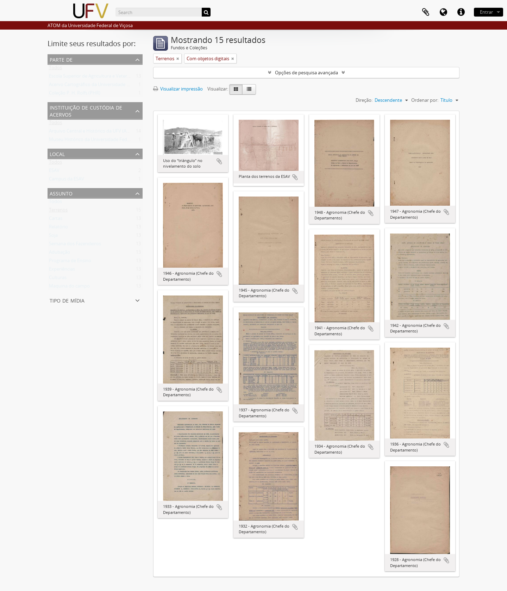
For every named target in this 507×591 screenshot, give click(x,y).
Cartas (55, 220)
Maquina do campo (69, 287)
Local (57, 153)
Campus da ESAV (66, 180)
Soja (53, 237)
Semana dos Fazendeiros (75, 245)
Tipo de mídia (67, 300)
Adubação (59, 253)
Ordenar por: (424, 100)
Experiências (62, 270)
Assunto (61, 193)
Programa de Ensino (70, 262)
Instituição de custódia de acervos (86, 110)
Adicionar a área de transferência (219, 161)
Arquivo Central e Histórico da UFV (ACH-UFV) (96, 132)
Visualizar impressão (178, 89)
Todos (55, 69)
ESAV (54, 172)
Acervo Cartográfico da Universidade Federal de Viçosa (106, 86)
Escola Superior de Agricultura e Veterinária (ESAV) (101, 77)
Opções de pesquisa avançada (306, 72)
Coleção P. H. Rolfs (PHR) (74, 94)
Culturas (58, 279)
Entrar (486, 12)
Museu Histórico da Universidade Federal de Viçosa (102, 141)
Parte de (61, 59)
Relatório (58, 228)
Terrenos (58, 211)
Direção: (364, 100)
